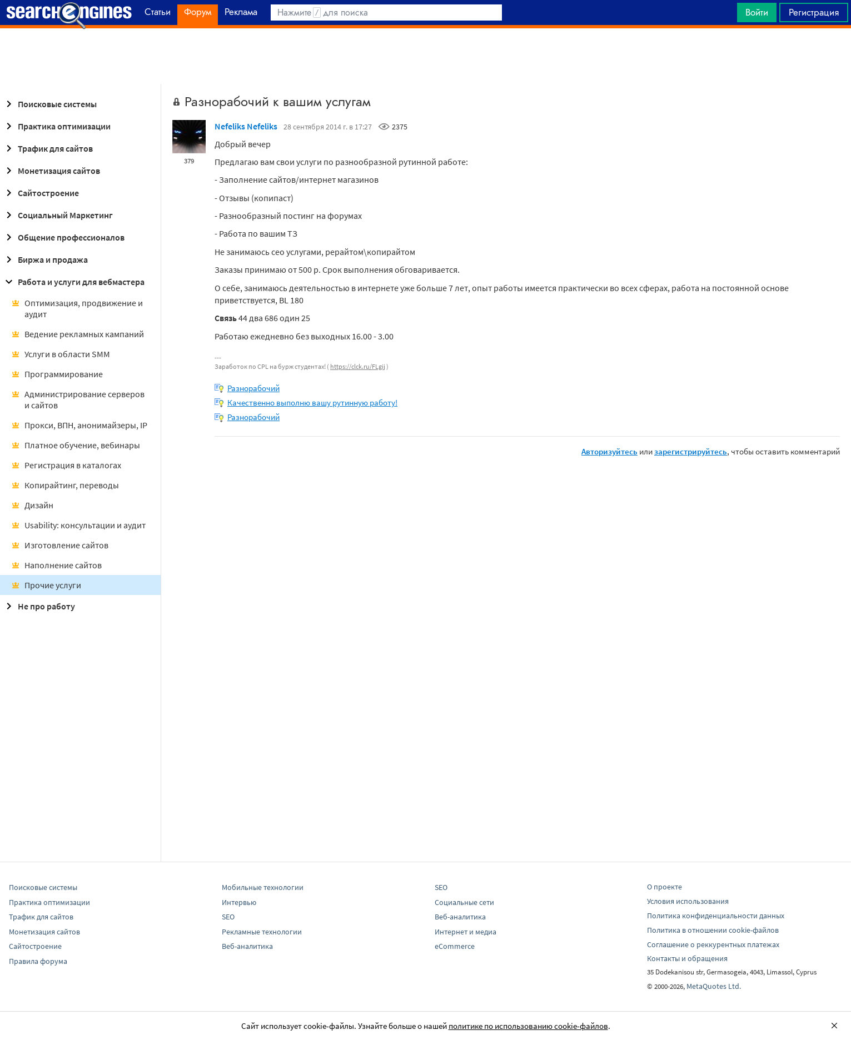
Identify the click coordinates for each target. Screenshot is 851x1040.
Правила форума (38, 961)
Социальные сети (464, 902)
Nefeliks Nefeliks (246, 126)
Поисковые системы (49, 104)
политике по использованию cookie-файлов (528, 1026)
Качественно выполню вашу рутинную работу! (312, 402)
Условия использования (688, 901)
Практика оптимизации (56, 126)
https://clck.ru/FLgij (357, 366)
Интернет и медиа (465, 932)
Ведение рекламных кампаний (77, 333)
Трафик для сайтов (47, 148)
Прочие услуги (46, 585)
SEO (228, 917)
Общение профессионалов (63, 237)
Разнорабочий (253, 388)
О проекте (664, 887)
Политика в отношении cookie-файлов (713, 930)
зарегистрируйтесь (690, 451)
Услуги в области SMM (60, 353)
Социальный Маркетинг (57, 215)
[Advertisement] (425, 56)
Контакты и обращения (687, 958)
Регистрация (814, 12)
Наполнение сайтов (56, 565)
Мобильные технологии (262, 887)
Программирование (57, 373)
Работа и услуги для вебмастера (73, 281)
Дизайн (32, 505)
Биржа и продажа (45, 259)
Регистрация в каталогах (66, 465)
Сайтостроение (40, 192)
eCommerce (455, 946)
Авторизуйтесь (609, 451)
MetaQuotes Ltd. (713, 986)
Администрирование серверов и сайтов (78, 399)
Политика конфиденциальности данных (715, 916)
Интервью (239, 902)
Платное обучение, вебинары (75, 445)
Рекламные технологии (262, 932)
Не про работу (38, 606)
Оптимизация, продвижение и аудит (77, 308)
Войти (756, 12)
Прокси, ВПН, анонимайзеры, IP (79, 425)
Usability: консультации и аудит (78, 525)
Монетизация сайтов (51, 170)
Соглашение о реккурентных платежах (713, 944)
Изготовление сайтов (59, 545)
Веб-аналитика (247, 946)
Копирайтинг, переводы (65, 485)
